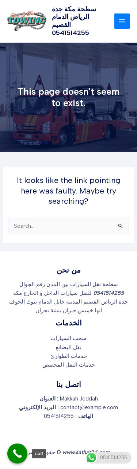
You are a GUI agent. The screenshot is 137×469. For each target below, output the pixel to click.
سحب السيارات (68, 338)
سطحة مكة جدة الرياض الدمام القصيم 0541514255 (74, 21)
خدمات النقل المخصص (68, 364)
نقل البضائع (68, 347)
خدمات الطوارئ (68, 356)
